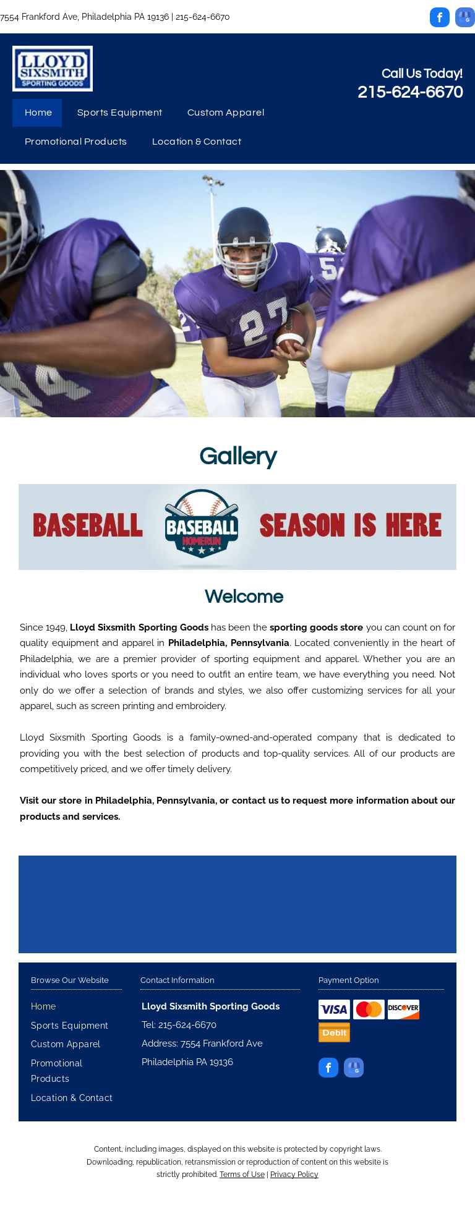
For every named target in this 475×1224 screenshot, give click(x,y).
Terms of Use (242, 1174)
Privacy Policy (294, 1174)
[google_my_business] (465, 18)
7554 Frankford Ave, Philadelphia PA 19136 (84, 17)
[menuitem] (38, 114)
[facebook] (440, 18)
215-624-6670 (203, 17)
